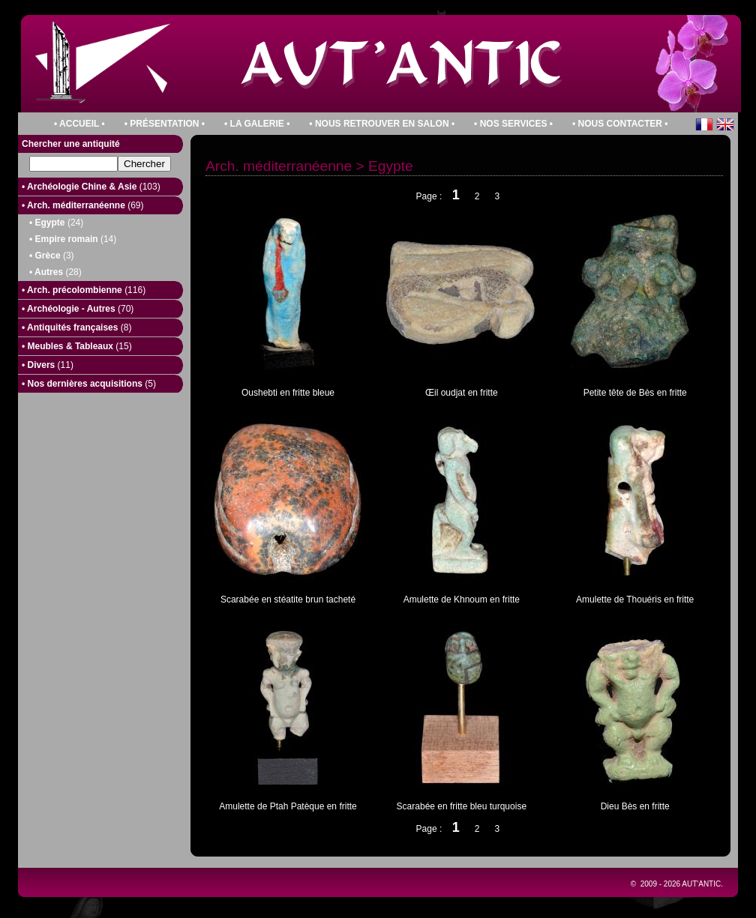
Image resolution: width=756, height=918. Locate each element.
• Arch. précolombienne (84, 290)
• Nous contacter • (620, 123)
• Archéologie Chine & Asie (91, 186)
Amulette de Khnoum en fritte (462, 599)
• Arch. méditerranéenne (82, 205)
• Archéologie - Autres (78, 309)
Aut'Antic (701, 884)
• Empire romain (72, 239)
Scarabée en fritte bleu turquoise (461, 806)
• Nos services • (513, 123)
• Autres (55, 272)
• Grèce (51, 255)
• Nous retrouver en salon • (381, 123)
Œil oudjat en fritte (461, 392)
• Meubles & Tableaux (77, 346)
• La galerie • (257, 123)
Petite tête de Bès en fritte (635, 392)
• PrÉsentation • (164, 123)
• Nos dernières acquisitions (89, 383)
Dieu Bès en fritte (635, 806)
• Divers (48, 365)
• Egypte (56, 222)
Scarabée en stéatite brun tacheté (288, 599)
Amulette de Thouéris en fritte (635, 599)
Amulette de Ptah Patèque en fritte (287, 806)
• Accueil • (79, 123)
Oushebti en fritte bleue (288, 392)
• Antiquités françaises (76, 327)
